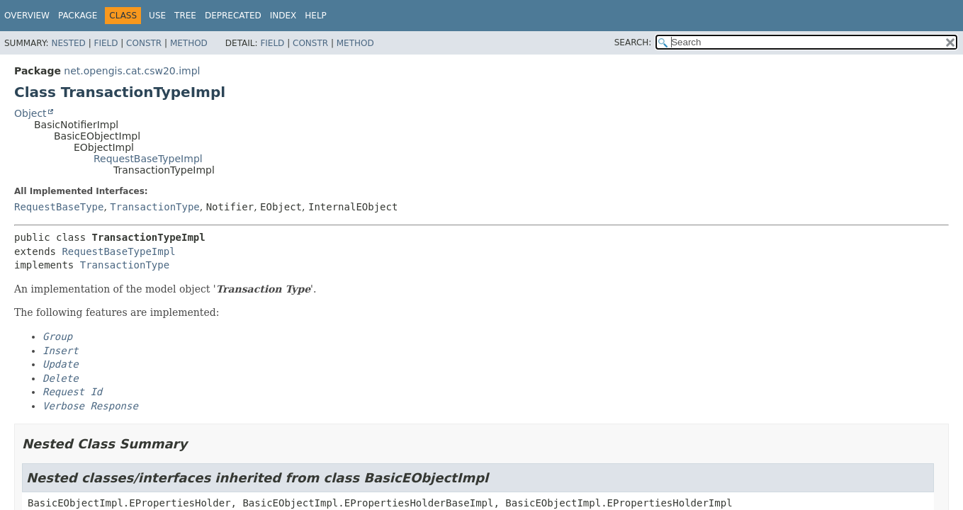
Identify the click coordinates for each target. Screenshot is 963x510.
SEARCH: (633, 42)
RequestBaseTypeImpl (148, 158)
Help (316, 16)
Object (30, 113)
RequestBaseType (58, 206)
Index (283, 16)
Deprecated (233, 16)
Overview (27, 16)
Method (189, 43)
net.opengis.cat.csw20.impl (132, 70)
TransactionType (154, 206)
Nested (68, 43)
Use (157, 16)
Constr (144, 43)
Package (77, 16)
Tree (185, 16)
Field (106, 43)
